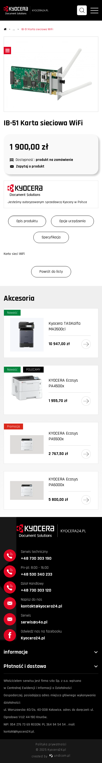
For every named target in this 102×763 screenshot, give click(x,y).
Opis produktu (27, 221)
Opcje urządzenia (72, 221)
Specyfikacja (51, 237)
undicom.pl (59, 756)
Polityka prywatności (51, 744)
